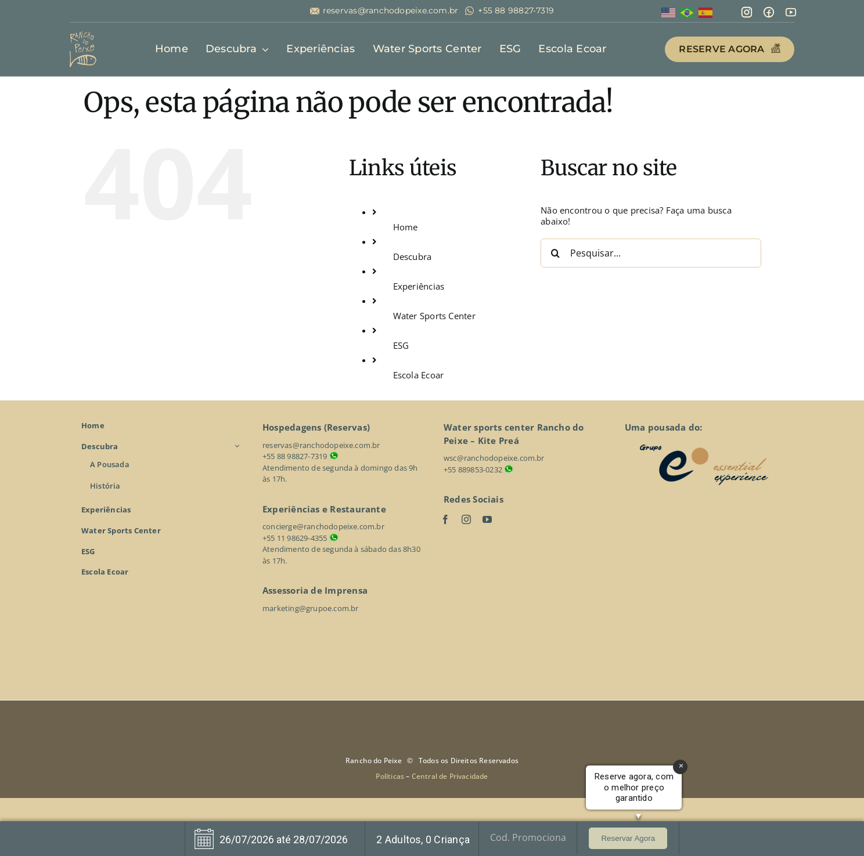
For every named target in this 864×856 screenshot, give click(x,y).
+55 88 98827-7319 (516, 11)
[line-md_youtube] (790, 10)
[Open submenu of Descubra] (238, 446)
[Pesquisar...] (651, 253)
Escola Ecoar (418, 375)
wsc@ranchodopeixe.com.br (494, 458)
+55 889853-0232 (473, 469)
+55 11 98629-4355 (294, 538)
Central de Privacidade (450, 776)
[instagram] (466, 519)
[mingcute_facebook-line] (768, 10)
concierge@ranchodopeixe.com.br (323, 526)
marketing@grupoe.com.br (310, 608)
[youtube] (487, 519)
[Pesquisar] (555, 253)
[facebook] (445, 519)
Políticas (391, 776)
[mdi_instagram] (746, 10)
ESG (401, 345)
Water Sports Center (434, 316)
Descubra (412, 256)
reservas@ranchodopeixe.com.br (391, 11)
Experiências (419, 286)
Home (405, 227)
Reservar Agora (628, 838)
